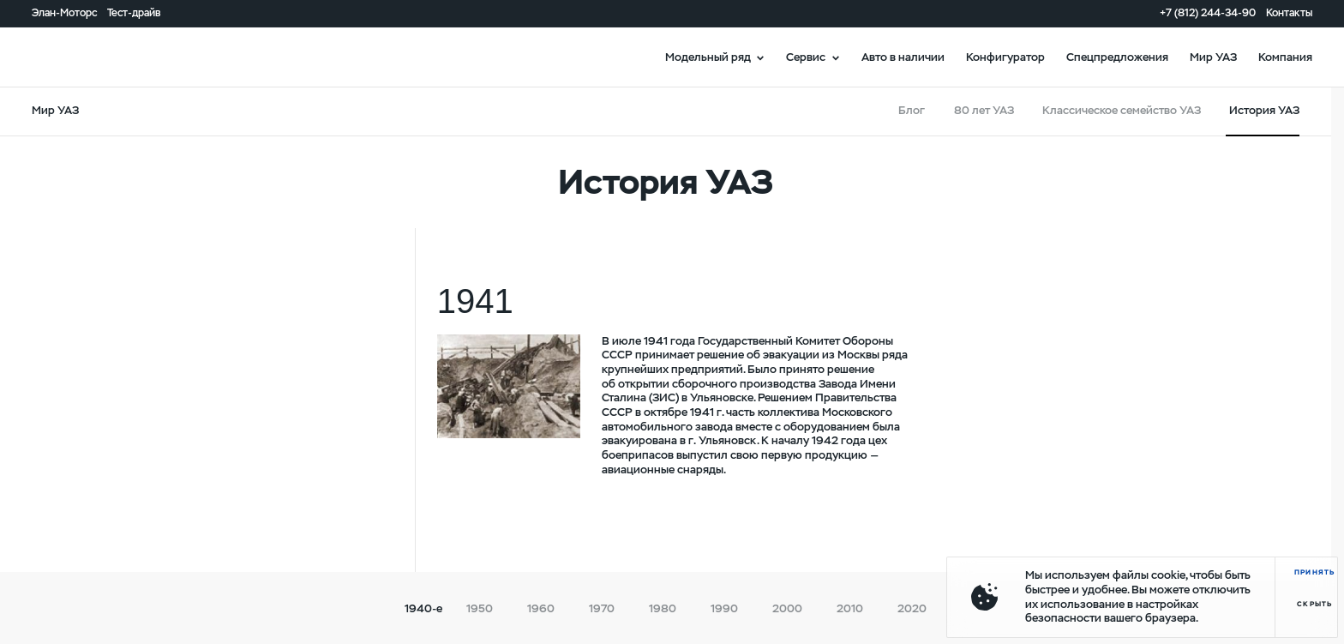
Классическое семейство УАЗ (1121, 110)
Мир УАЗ (1213, 57)
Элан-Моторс (64, 13)
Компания (1285, 57)
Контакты (1289, 13)
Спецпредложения (1117, 57)
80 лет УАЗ (984, 110)
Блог (911, 110)
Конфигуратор (1005, 57)
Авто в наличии (903, 57)
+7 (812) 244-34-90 (1208, 13)
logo (82, 57)
